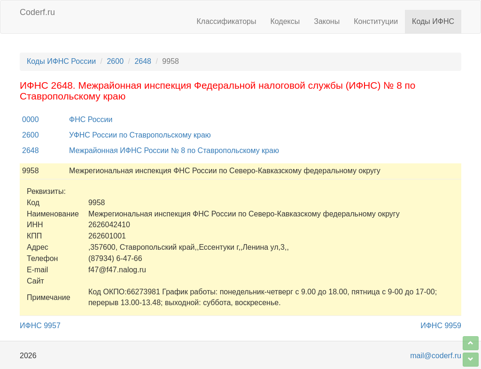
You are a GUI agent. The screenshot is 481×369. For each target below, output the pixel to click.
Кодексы (285, 21)
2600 (115, 61)
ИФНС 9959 (440, 326)
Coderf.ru (37, 12)
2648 (142, 61)
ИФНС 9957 (40, 326)
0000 (30, 119)
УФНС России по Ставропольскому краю (140, 135)
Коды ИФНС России (61, 61)
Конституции (376, 21)
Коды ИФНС (433, 21)
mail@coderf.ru (435, 356)
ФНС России (90, 119)
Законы (327, 21)
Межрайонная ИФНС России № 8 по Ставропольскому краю (174, 150)
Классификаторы (226, 21)
